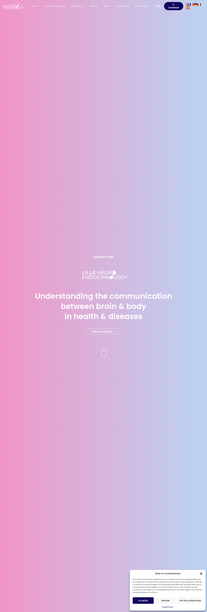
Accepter (143, 600)
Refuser (165, 600)
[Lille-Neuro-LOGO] (13, 6)
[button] (201, 573)
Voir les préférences (190, 600)
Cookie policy (168, 607)
